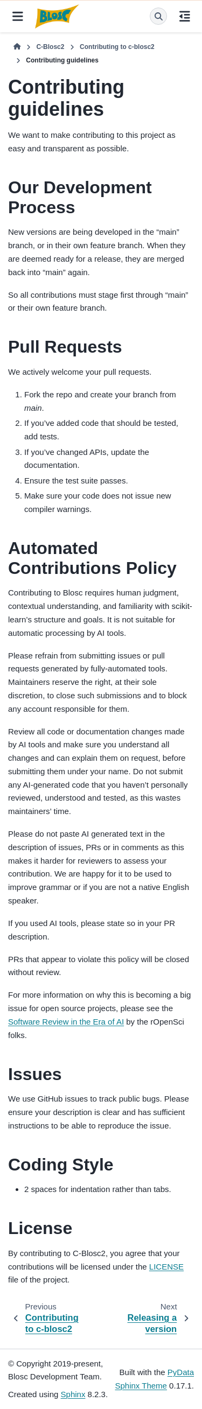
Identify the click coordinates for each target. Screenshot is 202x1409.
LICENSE (166, 1266)
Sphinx (73, 1394)
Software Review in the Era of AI (66, 1021)
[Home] (17, 47)
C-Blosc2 (50, 47)
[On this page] (184, 16)
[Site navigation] (17, 16)
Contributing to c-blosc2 (117, 47)
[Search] (158, 16)
